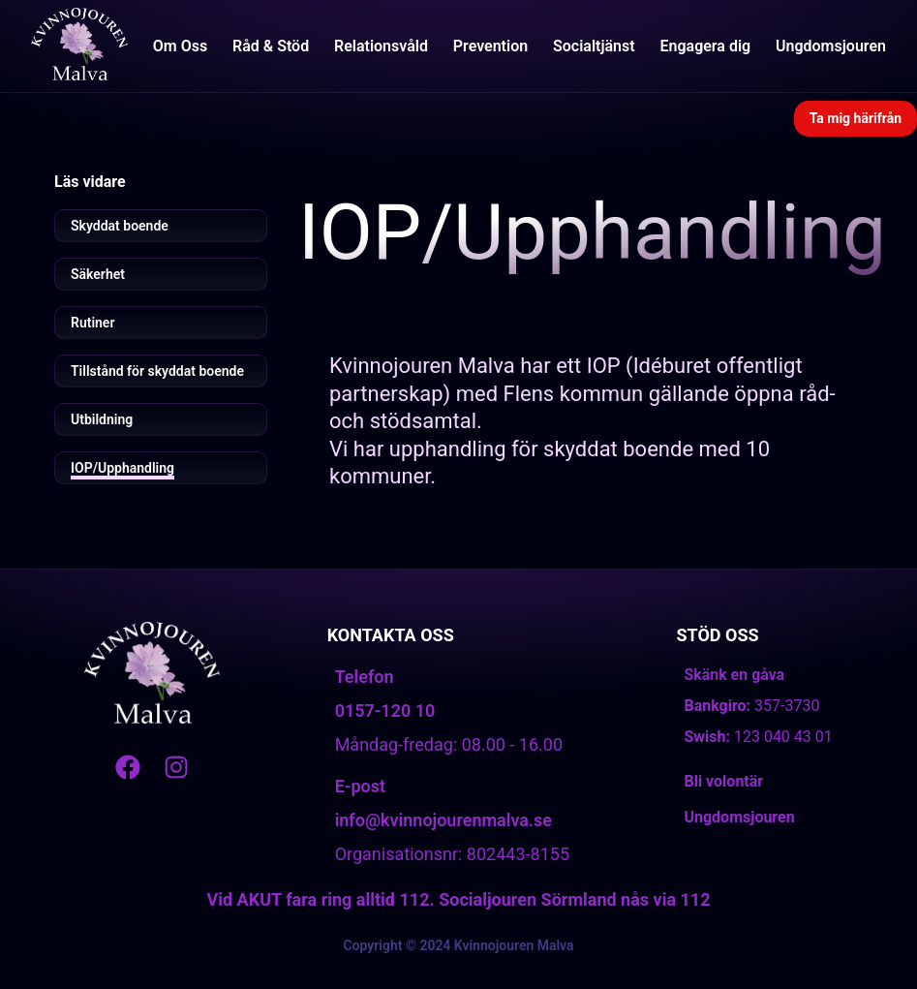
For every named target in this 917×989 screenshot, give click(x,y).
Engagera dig (704, 46)
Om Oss (180, 46)
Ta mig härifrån (856, 118)
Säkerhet (98, 274)
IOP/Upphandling (122, 468)
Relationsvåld (381, 46)
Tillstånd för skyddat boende (157, 371)
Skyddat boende (119, 225)
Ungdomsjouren (831, 46)
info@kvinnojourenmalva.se (443, 820)
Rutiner (92, 322)
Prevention (490, 46)
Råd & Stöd (270, 46)
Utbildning (102, 419)
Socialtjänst (594, 46)
